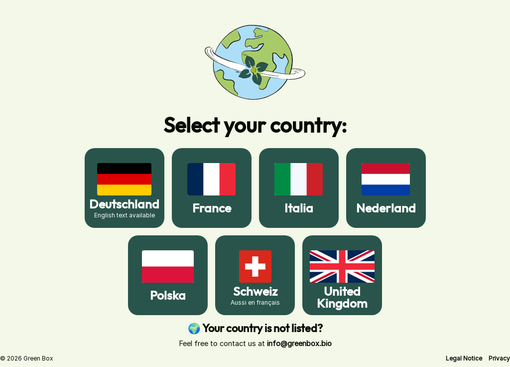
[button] (464, 358)
